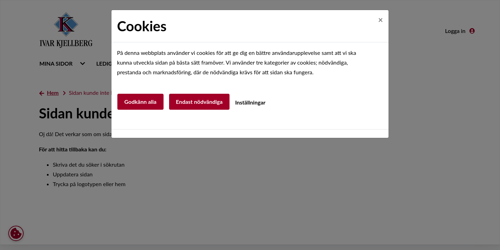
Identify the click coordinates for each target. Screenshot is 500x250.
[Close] (381, 20)
